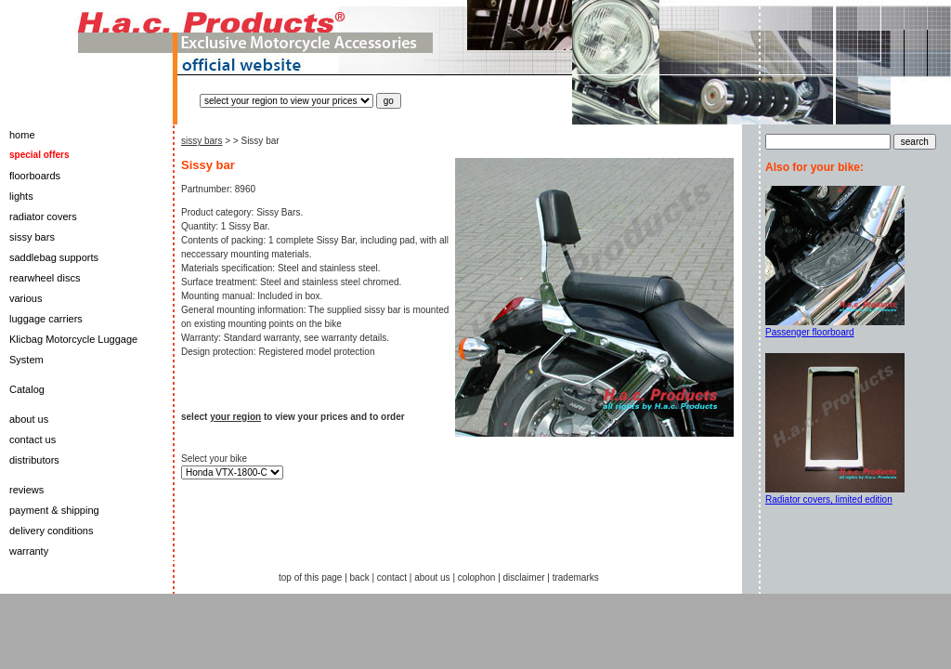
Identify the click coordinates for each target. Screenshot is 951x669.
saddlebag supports (53, 257)
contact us (32, 439)
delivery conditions (51, 530)
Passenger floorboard (809, 332)
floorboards (34, 175)
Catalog (27, 389)
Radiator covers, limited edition (828, 499)
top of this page (310, 577)
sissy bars (32, 237)
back (360, 577)
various (25, 298)
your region (235, 417)
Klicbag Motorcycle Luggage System (73, 349)
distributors (34, 460)
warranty (28, 551)
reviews (26, 489)
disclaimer (524, 577)
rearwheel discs (44, 277)
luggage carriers (46, 318)
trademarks (576, 577)
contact (392, 577)
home (22, 134)
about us (28, 419)
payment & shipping (54, 510)
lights (21, 196)
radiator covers (43, 216)
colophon (477, 577)
